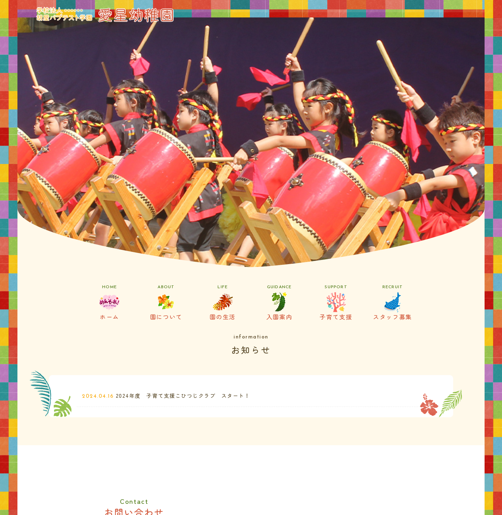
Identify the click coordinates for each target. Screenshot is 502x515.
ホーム (109, 303)
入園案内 (279, 303)
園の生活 (223, 303)
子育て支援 (335, 303)
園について (166, 303)
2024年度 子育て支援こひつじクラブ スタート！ (183, 395)
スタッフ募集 (392, 303)
